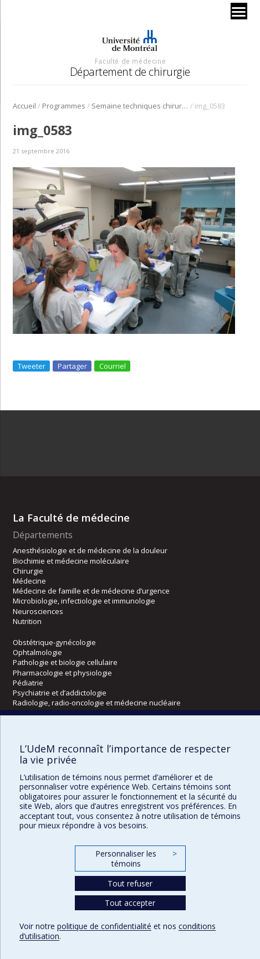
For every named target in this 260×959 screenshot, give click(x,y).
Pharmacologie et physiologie (62, 673)
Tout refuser (130, 883)
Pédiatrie (28, 683)
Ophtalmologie (37, 652)
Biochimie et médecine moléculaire (71, 561)
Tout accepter (130, 903)
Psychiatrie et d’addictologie (59, 693)
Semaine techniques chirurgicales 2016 (139, 106)
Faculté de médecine (130, 60)
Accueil (24, 106)
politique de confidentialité (104, 926)
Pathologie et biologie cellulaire (65, 662)
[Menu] (239, 11)
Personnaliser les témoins (135, 858)
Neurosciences (38, 611)
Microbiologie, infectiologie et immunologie (84, 601)
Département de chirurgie (130, 71)
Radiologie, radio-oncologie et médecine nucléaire (97, 703)
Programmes (63, 106)
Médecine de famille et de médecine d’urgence (91, 591)
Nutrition (27, 621)
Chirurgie (28, 571)
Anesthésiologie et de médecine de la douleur (90, 550)
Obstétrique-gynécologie (54, 642)
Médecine (29, 581)
